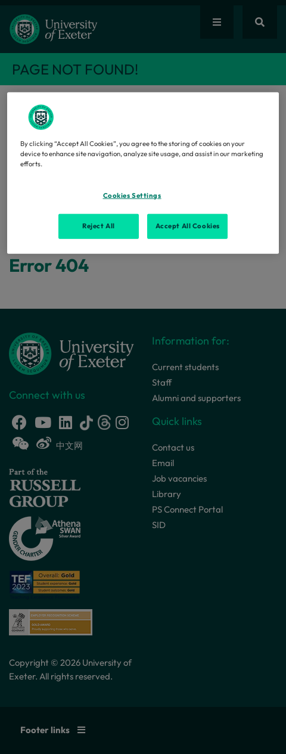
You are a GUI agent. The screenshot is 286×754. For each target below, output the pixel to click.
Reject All (98, 226)
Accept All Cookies (188, 226)
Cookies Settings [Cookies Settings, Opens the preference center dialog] (132, 195)
